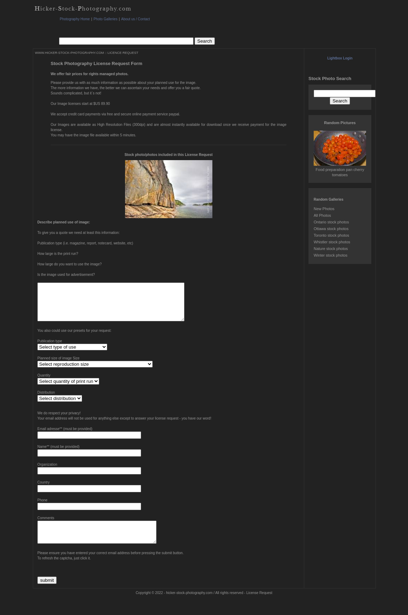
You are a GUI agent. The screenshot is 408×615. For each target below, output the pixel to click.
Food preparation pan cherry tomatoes (340, 169)
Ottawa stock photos (331, 229)
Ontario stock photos (331, 222)
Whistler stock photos (332, 242)
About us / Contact (135, 19)
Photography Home (75, 19)
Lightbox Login (339, 58)
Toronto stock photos (331, 235)
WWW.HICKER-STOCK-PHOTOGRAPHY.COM (69, 53)
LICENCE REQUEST (123, 53)
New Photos (324, 209)
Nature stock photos (331, 248)
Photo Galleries (105, 19)
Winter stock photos (331, 255)
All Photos (322, 215)
